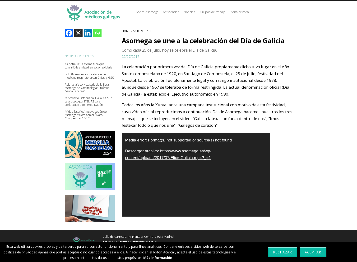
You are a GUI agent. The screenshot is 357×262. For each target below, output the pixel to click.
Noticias (189, 12)
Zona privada (239, 12)
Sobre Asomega (147, 12)
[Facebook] (69, 33)
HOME (126, 31)
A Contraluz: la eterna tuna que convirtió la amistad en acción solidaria (88, 66)
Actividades (171, 12)
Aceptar (313, 252)
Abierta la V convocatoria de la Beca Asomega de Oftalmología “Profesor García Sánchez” (87, 88)
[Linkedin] (88, 33)
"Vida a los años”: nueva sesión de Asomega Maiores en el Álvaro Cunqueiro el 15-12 (86, 115)
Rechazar (282, 252)
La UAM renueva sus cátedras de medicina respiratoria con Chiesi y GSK (89, 76)
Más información (157, 257)
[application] (196, 175)
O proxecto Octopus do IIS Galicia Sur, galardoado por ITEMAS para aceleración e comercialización (88, 102)
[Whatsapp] (97, 33)
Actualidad (142, 31)
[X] (78, 33)
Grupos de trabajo (213, 12)
